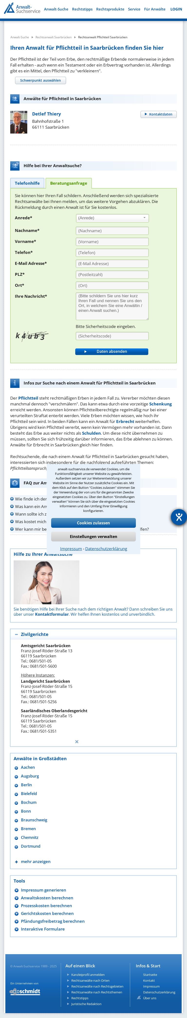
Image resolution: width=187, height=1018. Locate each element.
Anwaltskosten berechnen (47, 898)
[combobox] (112, 218)
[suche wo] (101, 24)
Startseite (150, 974)
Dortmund (30, 846)
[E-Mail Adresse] (112, 263)
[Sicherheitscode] (112, 336)
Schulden (91, 433)
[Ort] (112, 285)
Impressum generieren (43, 890)
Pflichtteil (28, 398)
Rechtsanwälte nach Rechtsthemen (96, 992)
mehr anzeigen (36, 861)
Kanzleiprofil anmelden (88, 975)
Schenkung (160, 404)
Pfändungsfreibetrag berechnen (53, 921)
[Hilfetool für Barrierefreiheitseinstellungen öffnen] (179, 517)
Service (134, 9)
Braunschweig (34, 820)
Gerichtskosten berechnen (47, 913)
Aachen (28, 767)
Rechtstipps (82, 9)
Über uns (149, 998)
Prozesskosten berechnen (46, 905)
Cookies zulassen (93, 523)
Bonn (26, 811)
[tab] (40, 80)
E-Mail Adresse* (31, 263)
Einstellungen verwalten (93, 536)
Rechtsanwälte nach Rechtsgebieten (97, 986)
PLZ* (20, 274)
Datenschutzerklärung (106, 548)
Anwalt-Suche (56, 9)
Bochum (29, 802)
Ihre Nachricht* (31, 296)
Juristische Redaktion (86, 1004)
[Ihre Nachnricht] (112, 306)
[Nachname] (112, 231)
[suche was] (36, 24)
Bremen (28, 828)
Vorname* (25, 241)
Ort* (19, 285)
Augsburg (30, 776)
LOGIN (176, 9)
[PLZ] (112, 274)
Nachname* (27, 230)
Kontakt (149, 980)
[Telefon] (112, 253)
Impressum (71, 548)
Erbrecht (125, 421)
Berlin (26, 785)
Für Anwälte (155, 9)
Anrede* (23, 218)
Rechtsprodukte (110, 9)
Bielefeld (29, 793)
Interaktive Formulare (43, 929)
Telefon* (24, 252)
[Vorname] (112, 242)
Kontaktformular (52, 614)
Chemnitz (29, 837)
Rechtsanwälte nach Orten (90, 980)
